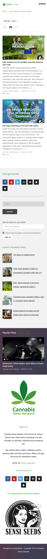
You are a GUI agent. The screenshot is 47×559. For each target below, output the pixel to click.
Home (5, 11)
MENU (42, 4)
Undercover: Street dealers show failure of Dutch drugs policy (23, 364)
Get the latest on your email (14, 222)
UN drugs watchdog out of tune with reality (20, 126)
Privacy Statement (28, 463)
